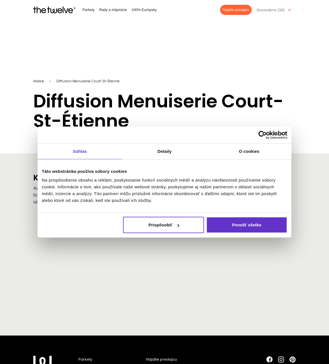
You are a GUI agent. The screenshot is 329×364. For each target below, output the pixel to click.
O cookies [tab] (249, 151)
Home (38, 82)
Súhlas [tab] (80, 151)
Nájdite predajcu (236, 10)
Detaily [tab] (164, 151)
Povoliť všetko (247, 224)
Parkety (88, 10)
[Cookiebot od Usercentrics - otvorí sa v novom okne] (262, 135)
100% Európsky (144, 10)
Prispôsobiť (163, 224)
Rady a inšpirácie (113, 10)
